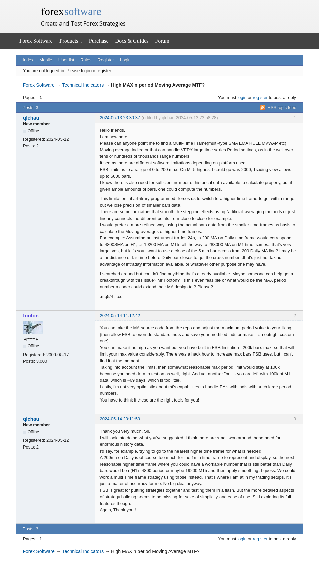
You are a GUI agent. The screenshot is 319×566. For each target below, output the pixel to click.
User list (66, 59)
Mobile (45, 59)
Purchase (99, 41)
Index (28, 59)
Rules (85, 59)
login (241, 97)
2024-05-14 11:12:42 (119, 315)
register (260, 97)
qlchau (31, 118)
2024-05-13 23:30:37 (119, 117)
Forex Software (35, 41)
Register (105, 59)
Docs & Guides (132, 41)
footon (31, 315)
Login (125, 59)
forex (71, 11)
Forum (162, 41)
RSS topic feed (281, 107)
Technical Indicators (83, 85)
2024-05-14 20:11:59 (119, 418)
